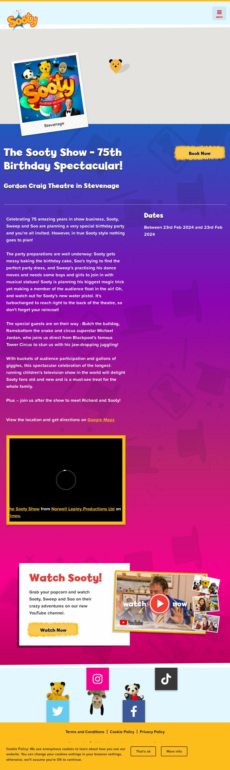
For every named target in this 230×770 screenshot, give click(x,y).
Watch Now (59, 632)
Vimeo (13, 515)
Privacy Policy (152, 732)
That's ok (143, 751)
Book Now (200, 153)
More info (174, 751)
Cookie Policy (122, 732)
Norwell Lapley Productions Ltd (83, 508)
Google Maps (101, 419)
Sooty (22, 20)
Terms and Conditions (85, 732)
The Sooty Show (23, 508)
